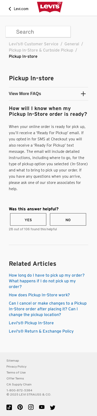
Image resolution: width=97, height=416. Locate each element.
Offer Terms (15, 378)
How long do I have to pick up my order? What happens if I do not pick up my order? (47, 281)
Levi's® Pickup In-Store (31, 323)
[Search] (38, 31)
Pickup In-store (23, 56)
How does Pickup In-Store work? (39, 295)
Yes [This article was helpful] (28, 220)
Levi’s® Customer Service (33, 44)
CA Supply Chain (19, 384)
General (71, 44)
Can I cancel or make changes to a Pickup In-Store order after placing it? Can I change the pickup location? (48, 309)
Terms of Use (16, 372)
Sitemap (12, 360)
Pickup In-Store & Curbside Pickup (41, 50)
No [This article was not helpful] (68, 220)
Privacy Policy (16, 366)
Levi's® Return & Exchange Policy (41, 331)
